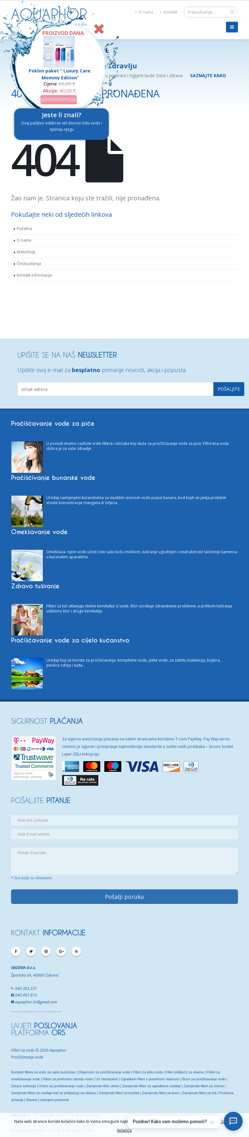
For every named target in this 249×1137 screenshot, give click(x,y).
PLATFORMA (38, 1032)
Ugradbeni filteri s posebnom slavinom (150, 1079)
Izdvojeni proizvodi (54, 1100)
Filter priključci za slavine (184, 1072)
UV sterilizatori (107, 1079)
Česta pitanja (29, 263)
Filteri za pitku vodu (148, 1072)
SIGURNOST (47, 721)
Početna (24, 228)
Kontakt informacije (34, 275)
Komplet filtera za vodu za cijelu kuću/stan (43, 1072)
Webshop (26, 252)
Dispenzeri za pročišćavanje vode (104, 1072)
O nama (144, 12)
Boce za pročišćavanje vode (203, 1079)
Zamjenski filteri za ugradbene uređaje (151, 1086)
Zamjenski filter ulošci (102, 1086)
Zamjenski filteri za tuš (199, 1093)
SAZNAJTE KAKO (208, 75)
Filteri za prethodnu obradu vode (68, 1079)
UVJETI (44, 1025)
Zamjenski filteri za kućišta (119, 1093)
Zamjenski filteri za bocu (160, 1093)
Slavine (32, 1100)
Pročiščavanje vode (27, 1057)
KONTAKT (48, 932)
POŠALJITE (40, 800)
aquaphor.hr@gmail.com (36, 1002)
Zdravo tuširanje (23, 1086)
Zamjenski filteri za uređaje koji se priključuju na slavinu (53, 1093)
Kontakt (168, 12)
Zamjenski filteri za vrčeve (204, 1086)
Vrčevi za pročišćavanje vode (61, 1086)
